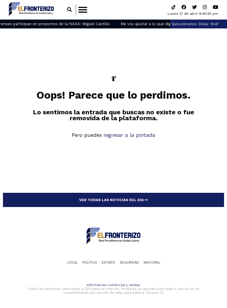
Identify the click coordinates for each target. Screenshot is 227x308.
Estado (108, 262)
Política (89, 262)
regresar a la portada (129, 135)
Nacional (152, 262)
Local (72, 262)
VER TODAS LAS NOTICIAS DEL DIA (113, 200)
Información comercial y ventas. (114, 285)
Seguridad (129, 262)
